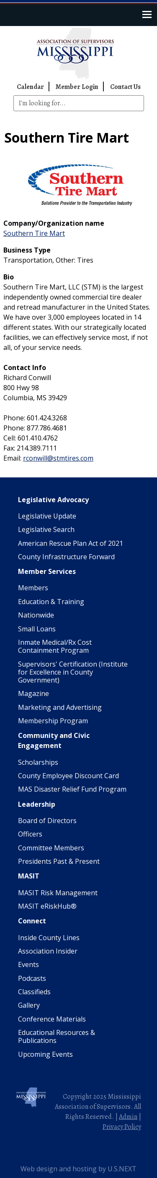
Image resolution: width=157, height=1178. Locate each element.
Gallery (29, 1005)
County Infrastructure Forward (66, 556)
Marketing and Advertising (60, 707)
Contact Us (125, 86)
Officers (30, 834)
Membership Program (53, 720)
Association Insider (47, 951)
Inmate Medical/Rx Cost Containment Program (55, 646)
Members (33, 587)
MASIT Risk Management (58, 892)
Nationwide (36, 615)
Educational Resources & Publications (56, 1036)
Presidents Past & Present (59, 861)
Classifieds (34, 991)
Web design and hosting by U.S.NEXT (78, 1168)
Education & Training (51, 601)
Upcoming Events (45, 1054)
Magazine (33, 693)
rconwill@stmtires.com (58, 458)
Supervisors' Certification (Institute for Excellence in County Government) (73, 672)
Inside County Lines (49, 937)
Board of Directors (47, 820)
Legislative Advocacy (53, 499)
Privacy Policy (122, 1126)
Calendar (30, 86)
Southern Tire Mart (34, 233)
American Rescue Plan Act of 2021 (70, 543)
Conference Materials (52, 1019)
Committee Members (51, 847)
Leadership (36, 804)
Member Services (47, 571)
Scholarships (38, 762)
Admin (128, 1116)
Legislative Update (47, 516)
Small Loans (37, 628)
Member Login (77, 86)
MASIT (28, 876)
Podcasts (32, 978)
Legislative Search (46, 529)
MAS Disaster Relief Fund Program (72, 789)
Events (28, 964)
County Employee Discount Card (68, 775)
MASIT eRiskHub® (47, 906)
